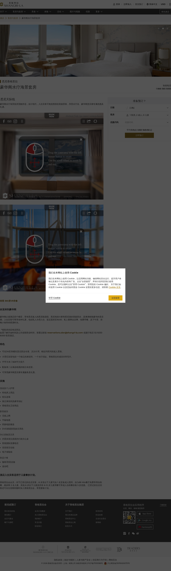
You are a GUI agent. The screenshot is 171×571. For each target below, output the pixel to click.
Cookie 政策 (114, 287)
